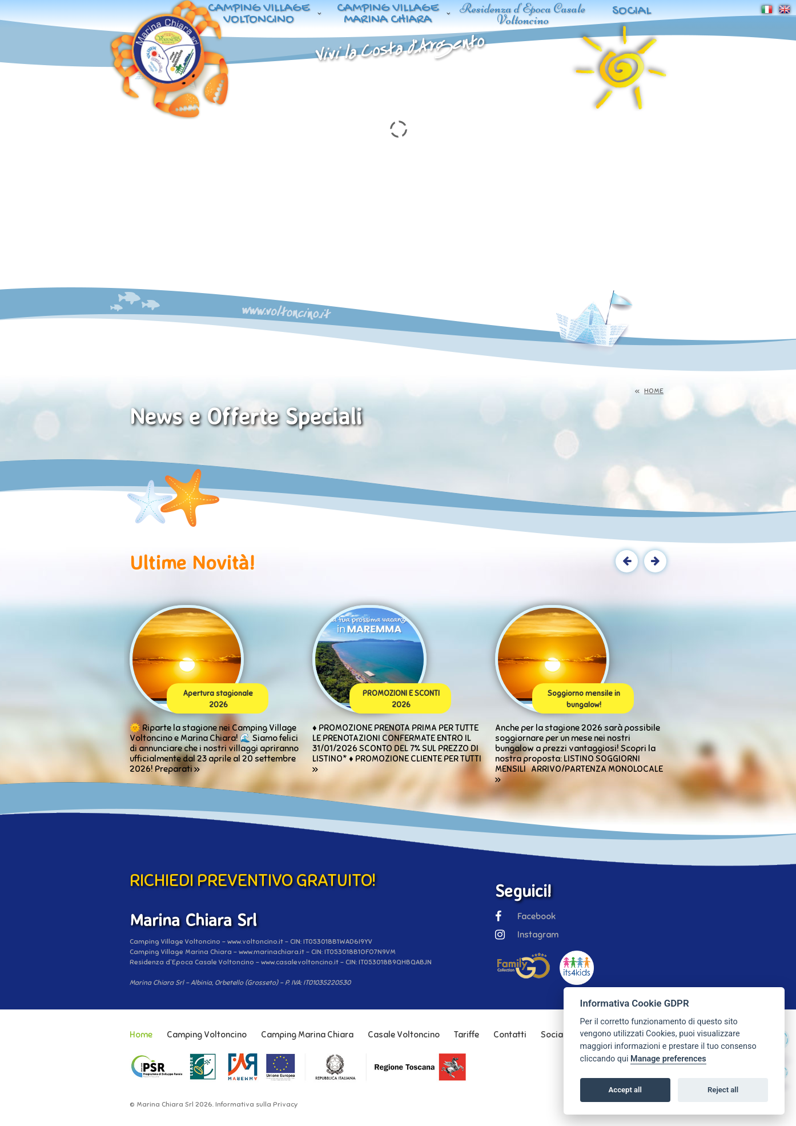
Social (631, 11)
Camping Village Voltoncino (258, 14)
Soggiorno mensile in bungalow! (584, 699)
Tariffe (466, 1034)
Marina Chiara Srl (165, 1104)
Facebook (525, 916)
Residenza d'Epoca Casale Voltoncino (522, 14)
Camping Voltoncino (207, 1034)
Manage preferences (668, 1059)
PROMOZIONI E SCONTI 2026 (401, 699)
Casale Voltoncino (404, 1034)
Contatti (509, 1034)
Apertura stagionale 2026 (218, 699)
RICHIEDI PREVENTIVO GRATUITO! (253, 880)
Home (141, 1034)
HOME (654, 391)
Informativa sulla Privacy (256, 1104)
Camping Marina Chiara (307, 1034)
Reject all (722, 1089)
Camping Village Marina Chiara (388, 14)
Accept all (625, 1089)
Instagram (526, 934)
